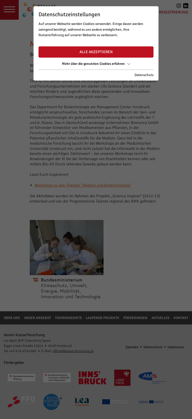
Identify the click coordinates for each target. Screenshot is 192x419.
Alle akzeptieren (96, 52)
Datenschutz (144, 75)
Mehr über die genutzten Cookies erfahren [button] (96, 64)
